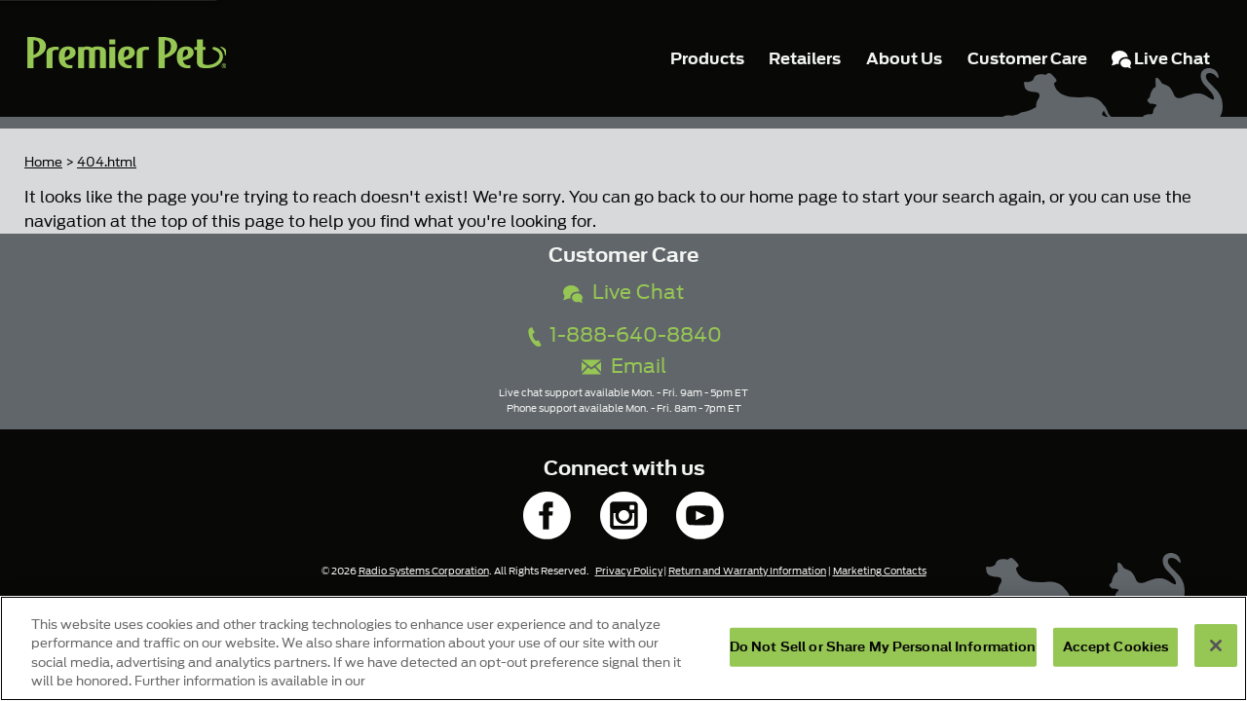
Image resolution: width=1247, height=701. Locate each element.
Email (624, 366)
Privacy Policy (628, 571)
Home (43, 162)
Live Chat (623, 292)
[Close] (1215, 645)
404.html (106, 162)
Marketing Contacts (879, 571)
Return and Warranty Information (747, 571)
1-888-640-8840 (623, 335)
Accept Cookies (1116, 647)
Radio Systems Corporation (424, 571)
